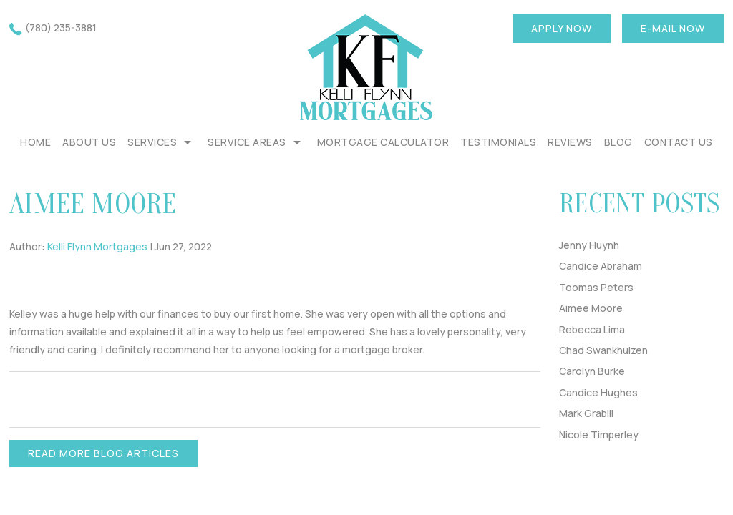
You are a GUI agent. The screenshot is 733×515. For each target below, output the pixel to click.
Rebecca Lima (592, 329)
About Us (89, 142)
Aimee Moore (591, 308)
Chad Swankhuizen (603, 350)
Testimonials (498, 142)
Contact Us (678, 142)
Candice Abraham (600, 266)
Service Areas (247, 142)
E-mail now (673, 28)
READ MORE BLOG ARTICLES (103, 453)
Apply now (561, 28)
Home (35, 142)
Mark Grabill (586, 413)
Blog (618, 142)
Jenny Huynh (589, 245)
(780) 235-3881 (61, 27)
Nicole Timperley (599, 434)
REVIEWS (570, 142)
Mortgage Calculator (383, 142)
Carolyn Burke (592, 371)
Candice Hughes (598, 392)
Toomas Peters (596, 287)
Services (152, 142)
